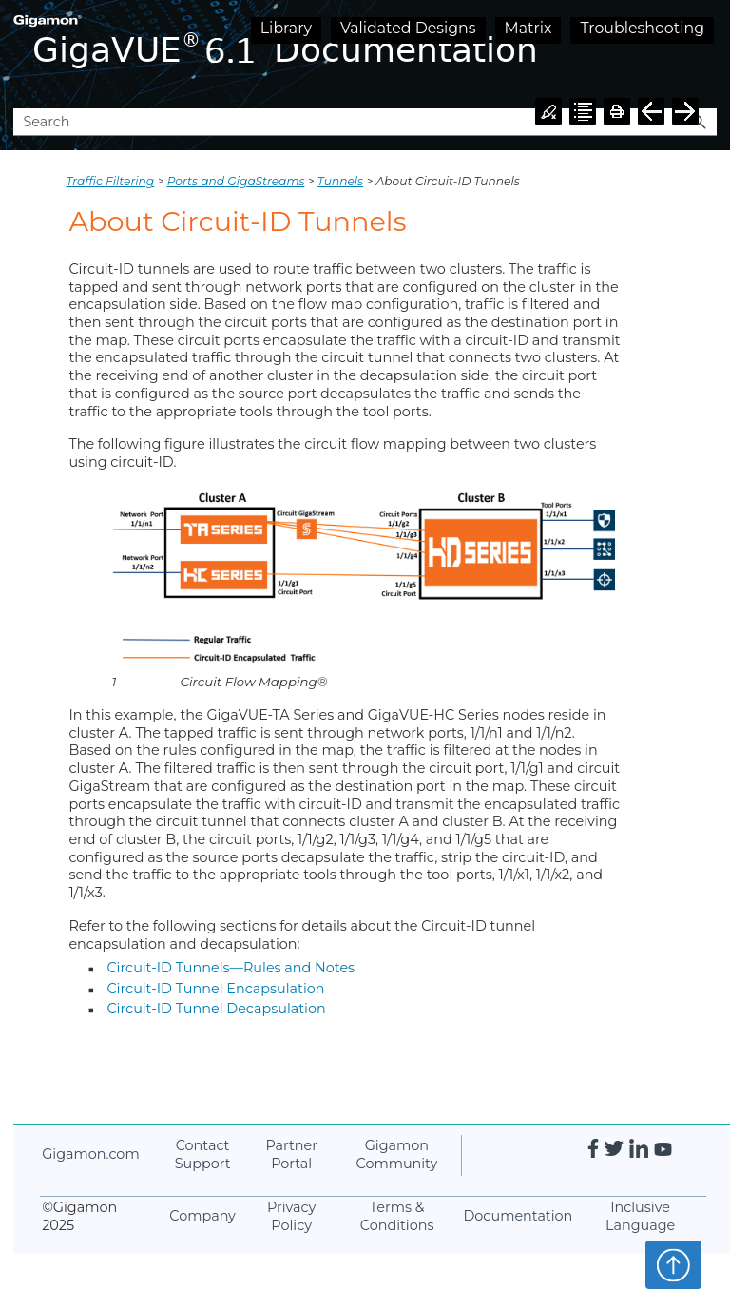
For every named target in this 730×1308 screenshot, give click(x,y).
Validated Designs (408, 28)
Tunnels (340, 181)
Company (202, 1215)
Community (397, 1154)
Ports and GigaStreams (236, 181)
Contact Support (203, 1154)
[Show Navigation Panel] (706, 54)
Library (286, 28)
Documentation (517, 1215)
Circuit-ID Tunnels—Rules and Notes (230, 967)
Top (673, 1264)
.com (90, 1154)
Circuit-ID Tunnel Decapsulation (215, 1008)
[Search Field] (364, 122)
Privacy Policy (291, 1216)
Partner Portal (291, 1154)
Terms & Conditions (397, 1216)
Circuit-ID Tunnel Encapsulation (215, 988)
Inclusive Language (640, 1216)
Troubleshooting (642, 28)
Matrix (528, 28)
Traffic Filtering (110, 181)
